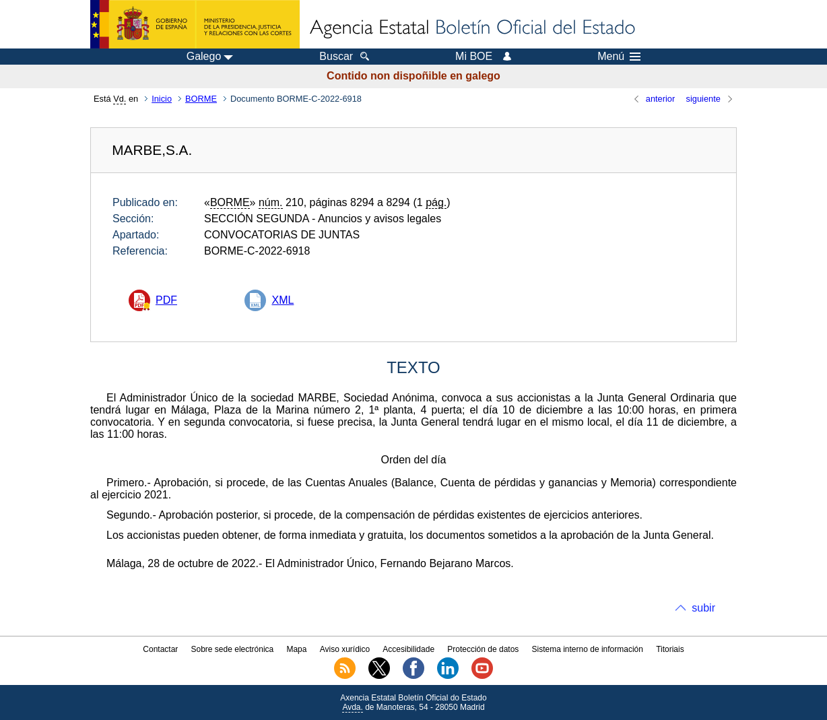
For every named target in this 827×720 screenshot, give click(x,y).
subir (703, 608)
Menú (618, 56)
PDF (166, 300)
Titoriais (670, 649)
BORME (201, 99)
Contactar (160, 649)
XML (282, 300)
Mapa (296, 649)
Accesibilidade (408, 649)
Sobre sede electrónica (232, 649)
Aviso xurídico (345, 649)
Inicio (162, 99)
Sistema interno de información (587, 649)
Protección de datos (483, 649)
